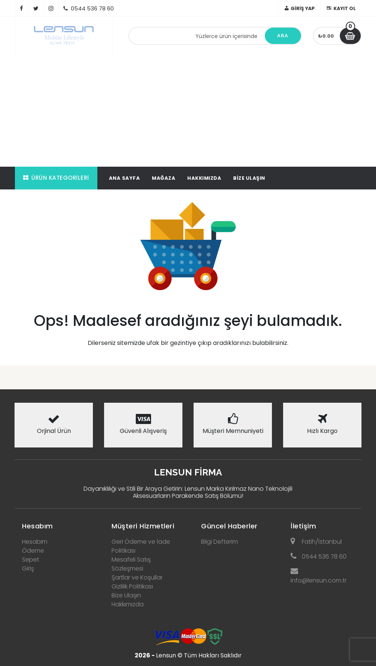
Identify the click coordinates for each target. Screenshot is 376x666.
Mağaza (163, 178)
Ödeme (33, 550)
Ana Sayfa (124, 178)
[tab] (54, 524)
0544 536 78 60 (319, 556)
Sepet (30, 559)
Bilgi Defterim (219, 541)
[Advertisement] (188, 111)
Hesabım (37, 526)
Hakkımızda (204, 178)
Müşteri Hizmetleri (143, 526)
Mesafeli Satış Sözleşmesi (131, 564)
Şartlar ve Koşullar (137, 577)
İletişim (303, 526)
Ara (282, 35)
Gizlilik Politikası (132, 586)
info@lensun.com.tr (319, 576)
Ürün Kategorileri (56, 178)
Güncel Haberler (229, 526)
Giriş (28, 568)
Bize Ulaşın (249, 178)
